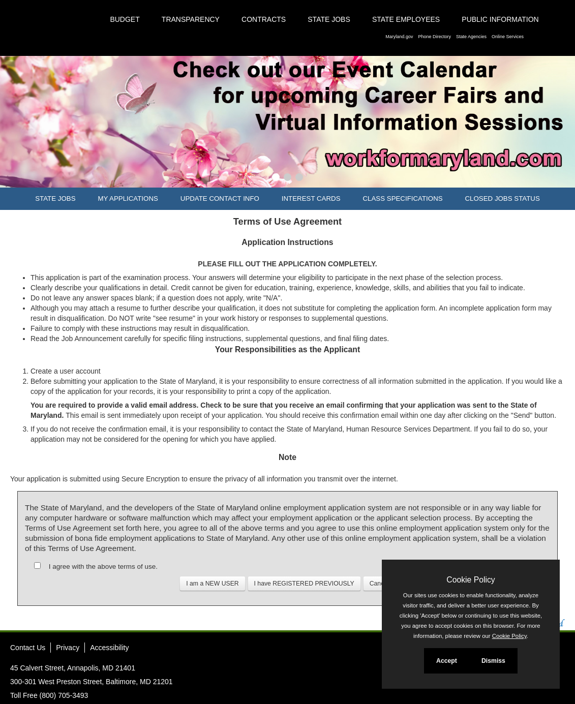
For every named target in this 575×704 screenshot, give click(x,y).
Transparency (191, 19)
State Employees (406, 19)
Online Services (508, 36)
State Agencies (471, 36)
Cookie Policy (470, 579)
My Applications (128, 198)
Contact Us (27, 648)
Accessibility (109, 648)
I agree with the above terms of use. (103, 566)
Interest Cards (311, 198)
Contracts (263, 19)
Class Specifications (402, 198)
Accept (446, 660)
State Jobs (329, 19)
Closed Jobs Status (502, 198)
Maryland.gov (399, 36)
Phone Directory (434, 36)
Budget (124, 19)
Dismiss (493, 660)
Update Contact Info (219, 198)
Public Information (500, 19)
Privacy (67, 648)
